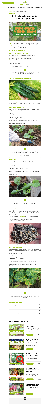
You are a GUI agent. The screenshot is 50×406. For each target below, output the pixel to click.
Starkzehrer (22, 216)
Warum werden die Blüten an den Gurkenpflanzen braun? (25, 308)
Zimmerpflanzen (39, 7)
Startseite (10, 11)
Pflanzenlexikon (21, 7)
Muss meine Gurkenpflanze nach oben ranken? (25, 310)
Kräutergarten (19, 392)
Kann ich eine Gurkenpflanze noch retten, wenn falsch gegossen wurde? (25, 313)
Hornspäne (28, 217)
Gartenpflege (30, 7)
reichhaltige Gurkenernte (17, 102)
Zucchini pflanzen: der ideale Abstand (32, 325)
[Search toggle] (47, 2)
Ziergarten (12, 393)
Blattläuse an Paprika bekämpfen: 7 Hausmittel (33, 354)
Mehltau (25, 251)
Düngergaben (11, 59)
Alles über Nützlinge (8, 2)
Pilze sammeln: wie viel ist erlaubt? (33, 340)
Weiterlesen (30, 334)
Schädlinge (18, 363)
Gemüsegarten (12, 13)
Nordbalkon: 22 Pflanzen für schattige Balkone (32, 384)
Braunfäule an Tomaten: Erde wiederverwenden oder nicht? (32, 369)
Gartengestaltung (11, 7)
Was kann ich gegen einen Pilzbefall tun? (25, 305)
